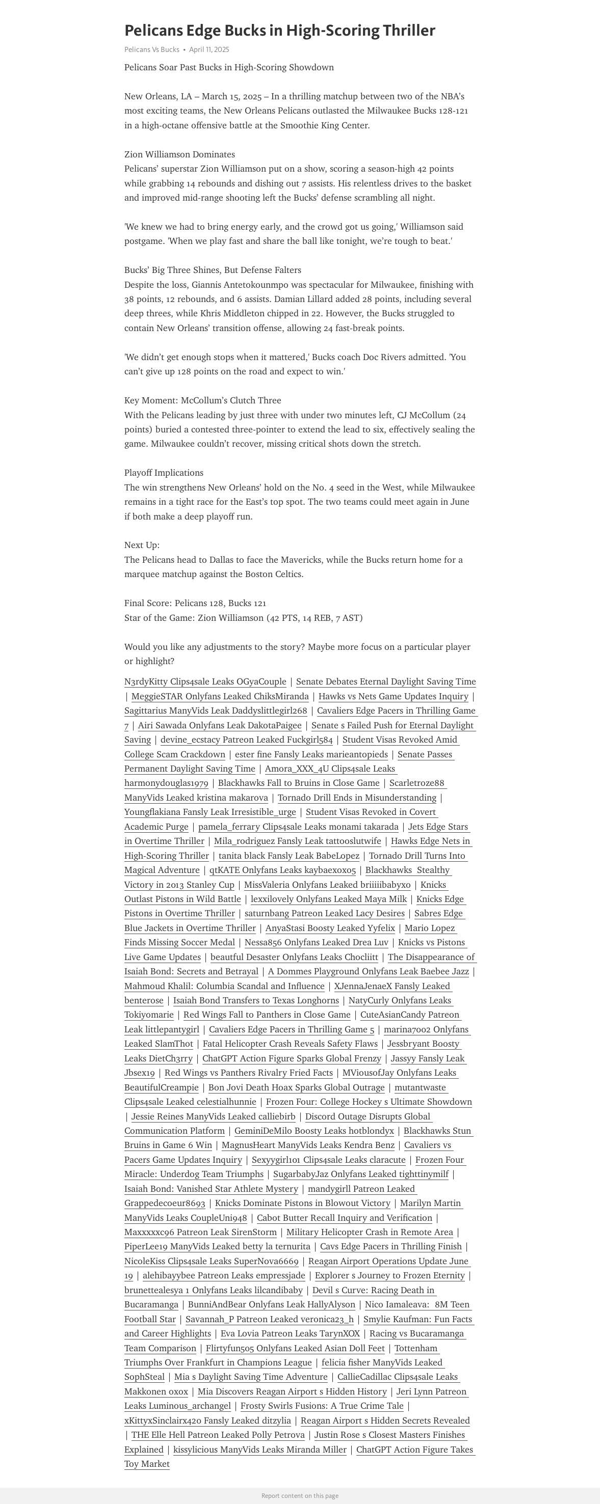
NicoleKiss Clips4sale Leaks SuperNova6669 (211, 1261)
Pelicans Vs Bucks (151, 49)
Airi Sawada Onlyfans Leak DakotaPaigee (220, 725)
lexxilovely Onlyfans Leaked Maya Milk (329, 899)
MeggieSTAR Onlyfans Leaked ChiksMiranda (220, 696)
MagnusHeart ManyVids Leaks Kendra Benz (308, 1145)
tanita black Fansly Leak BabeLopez (289, 855)
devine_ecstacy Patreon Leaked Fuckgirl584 (247, 739)
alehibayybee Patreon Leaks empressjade (224, 1275)
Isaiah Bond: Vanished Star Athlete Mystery (211, 1188)
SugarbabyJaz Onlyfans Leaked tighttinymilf (361, 1174)
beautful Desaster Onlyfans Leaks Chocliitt (294, 957)
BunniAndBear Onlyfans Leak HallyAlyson (271, 1304)
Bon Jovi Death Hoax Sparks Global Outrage (296, 1087)
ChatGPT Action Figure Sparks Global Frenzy (291, 1058)
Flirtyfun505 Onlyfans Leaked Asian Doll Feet (295, 1348)
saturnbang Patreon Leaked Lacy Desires (325, 913)
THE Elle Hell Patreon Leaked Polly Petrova (218, 1434)
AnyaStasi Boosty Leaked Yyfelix (330, 928)
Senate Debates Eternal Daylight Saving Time (386, 681)
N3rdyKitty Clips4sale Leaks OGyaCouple (205, 681)
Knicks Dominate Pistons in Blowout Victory (302, 1203)
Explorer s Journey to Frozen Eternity (390, 1275)
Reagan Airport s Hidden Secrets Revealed (385, 1420)
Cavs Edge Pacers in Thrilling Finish (391, 1246)
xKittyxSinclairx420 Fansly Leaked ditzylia (207, 1420)
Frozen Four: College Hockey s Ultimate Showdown (369, 1101)
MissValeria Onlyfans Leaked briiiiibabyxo (327, 884)
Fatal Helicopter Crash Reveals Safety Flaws (290, 1043)
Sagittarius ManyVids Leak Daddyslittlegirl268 (215, 710)
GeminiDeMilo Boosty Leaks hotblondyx (314, 1130)
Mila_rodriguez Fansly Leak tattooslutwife (297, 840)
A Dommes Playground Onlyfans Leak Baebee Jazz (368, 971)
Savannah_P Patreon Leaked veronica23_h (270, 1319)
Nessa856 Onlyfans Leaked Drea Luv (316, 942)
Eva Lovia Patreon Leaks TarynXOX (290, 1333)
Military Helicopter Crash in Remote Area (369, 1232)
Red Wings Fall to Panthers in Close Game (267, 1014)
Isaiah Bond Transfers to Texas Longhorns (256, 1000)
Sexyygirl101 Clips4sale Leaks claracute (329, 1159)
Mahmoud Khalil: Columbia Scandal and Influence (224, 986)
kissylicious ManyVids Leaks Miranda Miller (260, 1449)
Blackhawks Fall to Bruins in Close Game (299, 782)
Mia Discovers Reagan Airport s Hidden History (292, 1391)
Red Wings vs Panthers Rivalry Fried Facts (249, 1072)
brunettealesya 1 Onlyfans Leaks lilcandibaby (213, 1290)
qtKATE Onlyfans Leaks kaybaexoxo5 (283, 870)
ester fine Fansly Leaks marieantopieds (311, 754)
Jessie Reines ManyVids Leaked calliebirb (214, 1116)
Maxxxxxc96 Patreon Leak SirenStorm (200, 1232)
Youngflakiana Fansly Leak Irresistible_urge (210, 811)
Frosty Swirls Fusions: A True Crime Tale (322, 1405)
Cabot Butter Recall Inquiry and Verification (344, 1217)
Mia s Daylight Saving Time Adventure (251, 1376)
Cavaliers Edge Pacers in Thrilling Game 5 (291, 1029)
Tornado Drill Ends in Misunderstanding (357, 797)
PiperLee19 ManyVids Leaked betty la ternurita (217, 1246)
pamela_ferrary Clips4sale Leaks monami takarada (298, 826)
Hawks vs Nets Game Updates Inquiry (393, 696)
